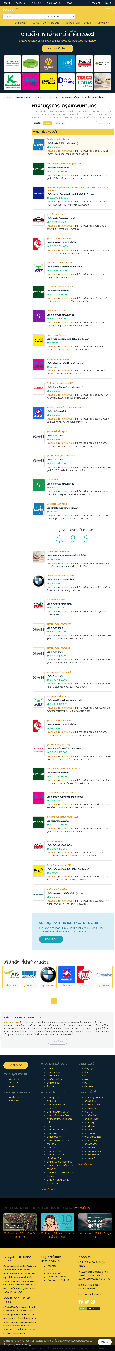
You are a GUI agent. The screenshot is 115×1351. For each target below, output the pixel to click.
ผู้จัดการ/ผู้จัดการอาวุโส (13, 324)
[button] (57, 1042)
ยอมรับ (104, 1342)
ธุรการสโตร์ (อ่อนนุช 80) (58, 431)
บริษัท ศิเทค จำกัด (55, 435)
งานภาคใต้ (89, 1158)
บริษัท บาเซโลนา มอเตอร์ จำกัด (60, 579)
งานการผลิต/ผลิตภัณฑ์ (58, 1112)
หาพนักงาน (14, 1101)
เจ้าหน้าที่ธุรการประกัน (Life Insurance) (64, 407)
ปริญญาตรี (90, 1068)
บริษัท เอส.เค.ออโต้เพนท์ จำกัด (60, 314)
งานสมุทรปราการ (92, 1137)
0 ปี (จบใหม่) (13, 249)
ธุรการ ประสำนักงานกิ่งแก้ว (59, 238)
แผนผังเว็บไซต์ (54, 1273)
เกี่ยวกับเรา (52, 1266)
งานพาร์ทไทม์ (53, 1072)
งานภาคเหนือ (90, 1147)
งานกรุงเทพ (21, 23)
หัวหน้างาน (12, 318)
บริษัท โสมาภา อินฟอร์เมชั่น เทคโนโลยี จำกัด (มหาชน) (70, 194)
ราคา (69, 3)
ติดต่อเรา (51, 1269)
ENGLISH (108, 3)
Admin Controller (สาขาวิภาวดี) (61, 575)
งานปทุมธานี (90, 1126)
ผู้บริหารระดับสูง (15, 331)
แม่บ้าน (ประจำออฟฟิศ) (57, 889)
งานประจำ (52, 1068)
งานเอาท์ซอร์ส (54, 1083)
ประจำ (10, 205)
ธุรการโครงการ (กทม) (56, 214)
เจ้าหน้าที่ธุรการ (53, 479)
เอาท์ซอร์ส (12, 229)
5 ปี (9, 273)
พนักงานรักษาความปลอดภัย (59, 262)
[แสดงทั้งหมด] (48, 1189)
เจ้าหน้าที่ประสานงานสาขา (58, 359)
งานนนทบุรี (89, 1122)
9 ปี (9, 292)
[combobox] (23, 16)
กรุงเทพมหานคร (66, 150)
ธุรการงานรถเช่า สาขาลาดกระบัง (61, 286)
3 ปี (9, 263)
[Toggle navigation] (108, 10)
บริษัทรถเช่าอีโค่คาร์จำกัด (58, 167)
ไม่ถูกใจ (59, 540)
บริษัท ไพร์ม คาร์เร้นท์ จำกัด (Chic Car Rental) (68, 339)
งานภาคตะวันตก (92, 1155)
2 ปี (9, 258)
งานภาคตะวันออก (93, 1151)
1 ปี (8, 254)
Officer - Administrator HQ (60, 383)
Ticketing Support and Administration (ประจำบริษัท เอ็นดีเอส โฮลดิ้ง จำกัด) (77, 189)
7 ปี (9, 282)
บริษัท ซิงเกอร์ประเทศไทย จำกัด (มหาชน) (65, 387)
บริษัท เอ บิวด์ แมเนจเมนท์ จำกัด (61, 218)
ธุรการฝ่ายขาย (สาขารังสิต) (59, 672)
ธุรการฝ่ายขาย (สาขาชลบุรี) (59, 647)
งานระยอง (89, 1133)
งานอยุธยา (89, 1129)
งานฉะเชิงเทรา (91, 1119)
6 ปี (9, 277)
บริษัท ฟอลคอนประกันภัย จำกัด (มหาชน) (65, 893)
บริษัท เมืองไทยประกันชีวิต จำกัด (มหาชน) (65, 363)
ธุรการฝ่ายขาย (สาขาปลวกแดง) (61, 455)
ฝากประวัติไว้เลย (57, 48)
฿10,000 (54, 171)
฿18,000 (54, 246)
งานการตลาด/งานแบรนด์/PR (56, 1106)
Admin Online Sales (56, 310)
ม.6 (86, 1079)
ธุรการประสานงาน (54, 841)
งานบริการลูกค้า (54, 1137)
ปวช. (86, 1075)
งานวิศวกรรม (53, 1147)
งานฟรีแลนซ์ (53, 1075)
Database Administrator (58, 139)
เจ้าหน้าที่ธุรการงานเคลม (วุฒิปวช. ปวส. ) (65, 792)
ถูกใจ (86, 540)
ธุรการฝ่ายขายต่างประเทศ (58, 696)
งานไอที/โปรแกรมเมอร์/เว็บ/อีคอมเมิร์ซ (58, 1156)
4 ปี (9, 268)
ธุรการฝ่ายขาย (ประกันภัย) (58, 744)
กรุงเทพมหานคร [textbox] (15, 163)
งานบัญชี (34, 23)
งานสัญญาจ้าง (54, 1079)
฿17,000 (54, 342)
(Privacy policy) (22, 1344)
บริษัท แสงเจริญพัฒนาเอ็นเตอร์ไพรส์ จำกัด (66, 555)
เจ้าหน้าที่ (11, 313)
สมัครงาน (20, 3)
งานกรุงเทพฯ (90, 1108)
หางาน (7, 3)
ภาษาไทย (96, 3)
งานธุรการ (52, 150)
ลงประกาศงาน (54, 3)
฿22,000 (54, 198)
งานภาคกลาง (91, 1144)
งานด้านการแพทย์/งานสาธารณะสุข (58, 1181)
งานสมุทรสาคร (91, 1140)
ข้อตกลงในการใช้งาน (57, 1277)
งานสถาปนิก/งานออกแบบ (59, 1162)
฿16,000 (63, 463)
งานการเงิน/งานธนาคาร (58, 1129)
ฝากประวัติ (36, 3)
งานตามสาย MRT (71, 23)
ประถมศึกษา (90, 1086)
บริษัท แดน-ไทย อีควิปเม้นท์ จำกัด (62, 242)
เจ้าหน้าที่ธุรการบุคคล (56, 599)
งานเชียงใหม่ (90, 1115)
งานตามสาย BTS (51, 23)
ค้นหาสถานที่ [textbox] (58, 16)
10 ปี (9, 297)
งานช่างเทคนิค (102, 23)
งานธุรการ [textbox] (12, 142)
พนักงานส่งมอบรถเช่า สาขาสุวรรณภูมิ (64, 163)
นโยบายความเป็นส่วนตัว (58, 1280)
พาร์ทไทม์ (11, 210)
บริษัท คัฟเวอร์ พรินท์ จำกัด (59, 603)
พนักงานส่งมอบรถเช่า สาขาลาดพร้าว (63, 768)
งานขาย (88, 23)
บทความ (13, 1086)
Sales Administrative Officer (61, 865)
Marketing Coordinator (58, 551)
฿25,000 (63, 198)
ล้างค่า (7, 146)
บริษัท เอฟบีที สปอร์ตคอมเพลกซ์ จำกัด (64, 266)
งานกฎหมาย (53, 1097)
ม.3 (86, 1083)
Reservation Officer (56, 334)
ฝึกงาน (10, 224)
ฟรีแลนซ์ (11, 219)
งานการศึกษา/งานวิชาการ (59, 1115)
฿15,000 (62, 294)
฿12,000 (54, 849)
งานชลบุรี (89, 1112)
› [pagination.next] (68, 1001)
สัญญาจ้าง (12, 214)
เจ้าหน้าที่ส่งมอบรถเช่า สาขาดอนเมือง (63, 816)
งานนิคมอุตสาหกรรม (94, 1097)
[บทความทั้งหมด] (82, 1208)
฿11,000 (63, 171)
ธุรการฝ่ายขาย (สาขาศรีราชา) (59, 623)
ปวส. (86, 1072)
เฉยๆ (73, 540)
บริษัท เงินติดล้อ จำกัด (57, 411)
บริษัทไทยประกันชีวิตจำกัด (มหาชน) (62, 143)
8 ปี (9, 287)
